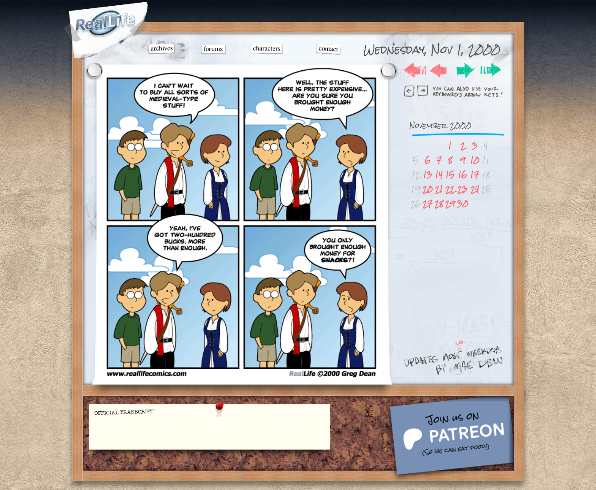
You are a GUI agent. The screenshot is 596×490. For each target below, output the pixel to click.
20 (428, 189)
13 (427, 174)
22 (450, 189)
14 (438, 174)
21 (439, 189)
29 (450, 203)
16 (462, 174)
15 (450, 174)
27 (427, 203)
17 (474, 174)
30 (462, 203)
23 (462, 189)
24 (475, 189)
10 (474, 160)
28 (439, 203)
